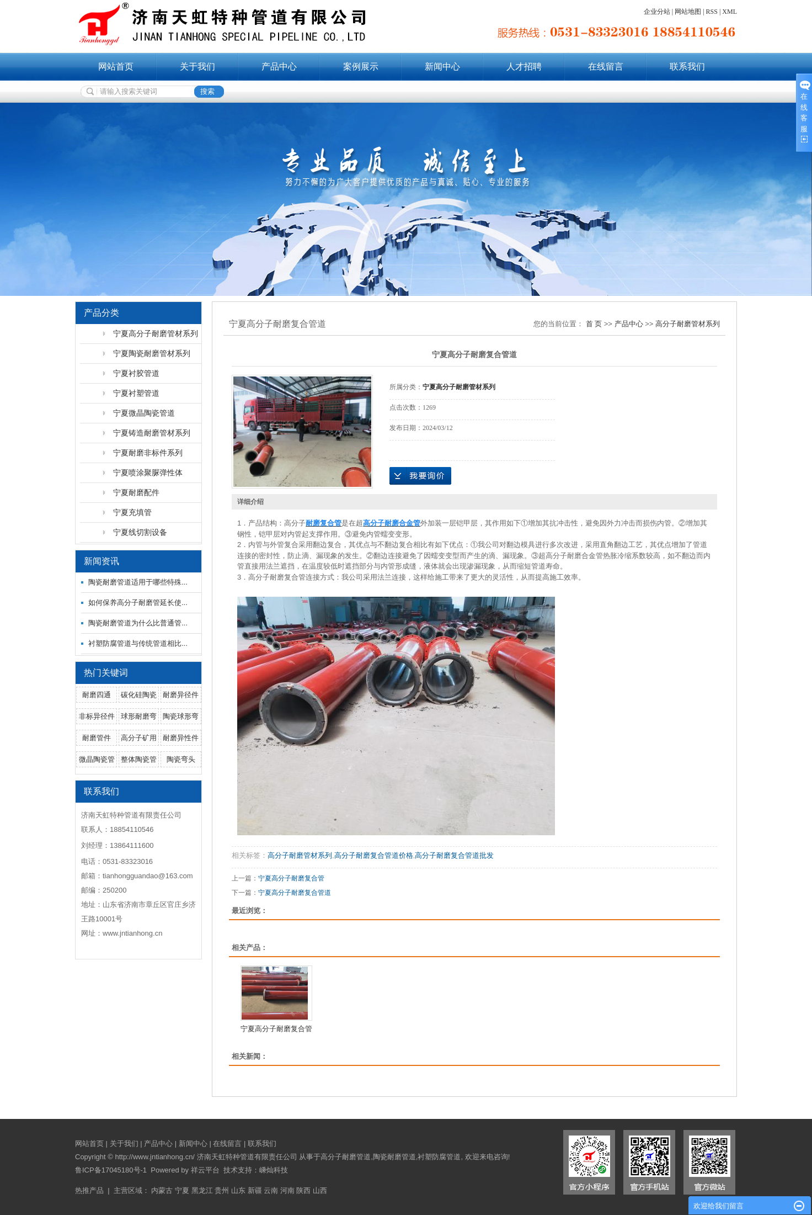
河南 (287, 1190)
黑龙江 (202, 1190)
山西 (320, 1190)
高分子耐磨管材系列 (687, 324)
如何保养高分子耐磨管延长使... (138, 602)
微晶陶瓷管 (97, 759)
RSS (712, 11)
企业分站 (657, 11)
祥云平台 (205, 1170)
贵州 (222, 1190)
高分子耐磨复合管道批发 (454, 855)
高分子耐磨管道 (345, 1157)
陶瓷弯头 (181, 759)
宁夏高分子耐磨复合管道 (294, 892)
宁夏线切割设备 (140, 532)
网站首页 (115, 66)
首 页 (594, 324)
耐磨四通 (96, 695)
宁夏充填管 (132, 512)
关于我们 (197, 66)
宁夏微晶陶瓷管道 (144, 412)
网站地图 (688, 11)
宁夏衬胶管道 (136, 373)
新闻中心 (442, 66)
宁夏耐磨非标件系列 (148, 452)
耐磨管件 (96, 738)
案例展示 (360, 66)
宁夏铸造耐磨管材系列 (151, 432)
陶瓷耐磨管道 (394, 1157)
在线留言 (605, 66)
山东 (238, 1190)
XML (729, 11)
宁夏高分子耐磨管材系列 (155, 333)
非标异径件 (97, 716)
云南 (271, 1190)
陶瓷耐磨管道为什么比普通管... (138, 623)
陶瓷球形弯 (181, 716)
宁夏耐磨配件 (136, 492)
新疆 (255, 1190)
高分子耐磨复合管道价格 (373, 855)
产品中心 (279, 66)
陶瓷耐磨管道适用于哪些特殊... (138, 582)
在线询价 (420, 476)
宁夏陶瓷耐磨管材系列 (151, 353)
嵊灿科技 (273, 1170)
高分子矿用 (139, 738)
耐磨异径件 (181, 695)
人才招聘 (524, 66)
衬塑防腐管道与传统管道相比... (138, 643)
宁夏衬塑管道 (136, 393)
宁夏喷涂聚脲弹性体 (148, 472)
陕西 (303, 1190)
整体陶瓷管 (139, 759)
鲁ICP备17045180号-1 (111, 1170)
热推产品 (89, 1190)
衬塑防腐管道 (439, 1157)
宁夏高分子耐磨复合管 (291, 878)
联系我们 (687, 66)
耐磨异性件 (181, 738)
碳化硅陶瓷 (139, 695)
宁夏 (182, 1190)
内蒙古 (162, 1190)
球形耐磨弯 (139, 716)
